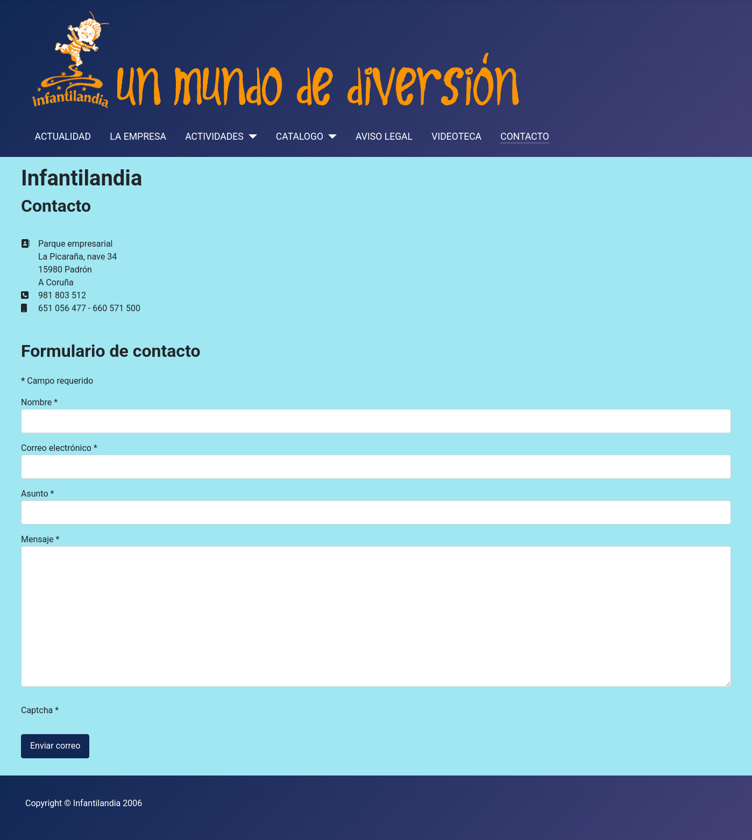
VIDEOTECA (456, 136)
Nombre (39, 402)
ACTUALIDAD (63, 136)
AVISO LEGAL (384, 136)
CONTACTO (524, 136)
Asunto (37, 494)
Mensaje (40, 539)
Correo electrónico (59, 448)
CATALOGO (299, 136)
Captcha (40, 710)
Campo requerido (57, 381)
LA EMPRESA (138, 136)
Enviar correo (55, 746)
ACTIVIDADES (214, 136)
